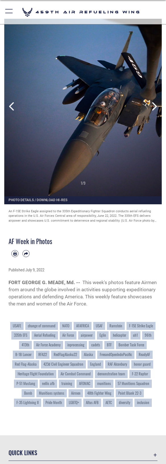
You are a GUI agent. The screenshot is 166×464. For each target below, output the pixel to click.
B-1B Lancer (23, 354)
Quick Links (23, 452)
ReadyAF (144, 354)
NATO (65, 325)
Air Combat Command (76, 373)
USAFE (17, 325)
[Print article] (14, 253)
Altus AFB (92, 402)
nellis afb (48, 383)
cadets (95, 345)
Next (154, 106)
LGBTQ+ (74, 402)
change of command (41, 325)
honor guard (142, 364)
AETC (108, 402)
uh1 (135, 335)
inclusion (143, 402)
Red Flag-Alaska (26, 364)
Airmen (75, 393)
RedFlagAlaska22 (65, 354)
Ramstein (115, 325)
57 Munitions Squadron (133, 383)
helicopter (119, 335)
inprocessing (75, 345)
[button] (9, 12)
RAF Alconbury (117, 364)
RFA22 (42, 354)
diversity (124, 402)
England (95, 364)
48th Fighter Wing (99, 393)
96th (148, 335)
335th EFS (20, 335)
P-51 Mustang (25, 383)
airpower (87, 335)
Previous (12, 106)
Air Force (68, 335)
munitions (104, 383)
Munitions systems (51, 393)
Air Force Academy (48, 345)
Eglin (102, 335)
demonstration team (111, 373)
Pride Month (53, 402)
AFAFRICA (82, 325)
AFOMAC (84, 383)
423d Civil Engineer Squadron (63, 364)
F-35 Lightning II (27, 402)
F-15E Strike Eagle (141, 325)
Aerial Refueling (44, 335)
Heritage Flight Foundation (36, 373)
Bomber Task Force (131, 345)
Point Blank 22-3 (129, 393)
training (66, 383)
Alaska (88, 354)
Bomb (28, 393)
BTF (109, 345)
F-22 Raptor (140, 373)
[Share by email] (26, 253)
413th (25, 345)
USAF (99, 325)
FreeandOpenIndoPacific (116, 354)
